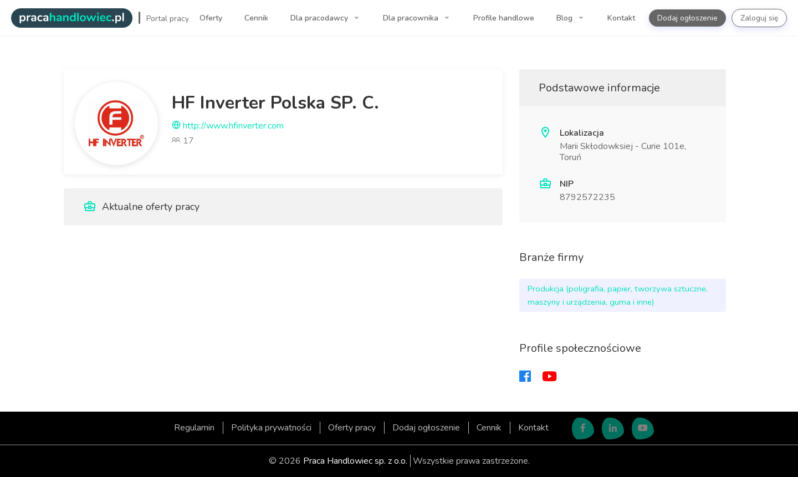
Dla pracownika (412, 18)
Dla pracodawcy (320, 18)
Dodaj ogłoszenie (687, 18)
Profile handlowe (503, 18)
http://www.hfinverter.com (228, 126)
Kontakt (621, 18)
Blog (565, 18)
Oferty (211, 18)
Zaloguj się (759, 18)
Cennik (256, 18)
